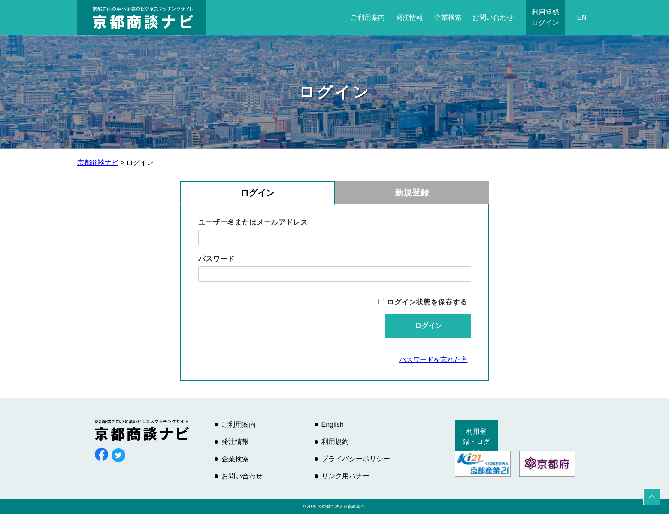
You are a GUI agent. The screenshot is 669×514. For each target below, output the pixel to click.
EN (581, 17)
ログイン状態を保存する (427, 302)
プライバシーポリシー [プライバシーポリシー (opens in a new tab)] (355, 458)
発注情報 (409, 17)
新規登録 (412, 192)
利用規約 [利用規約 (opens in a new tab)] (335, 441)
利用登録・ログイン (476, 442)
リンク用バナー (345, 476)
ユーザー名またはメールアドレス (253, 222)
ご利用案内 (368, 17)
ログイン (257, 193)
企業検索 (448, 17)
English (332, 424)
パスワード (216, 258)
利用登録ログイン (545, 17)
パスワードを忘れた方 (433, 359)
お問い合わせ (493, 17)
